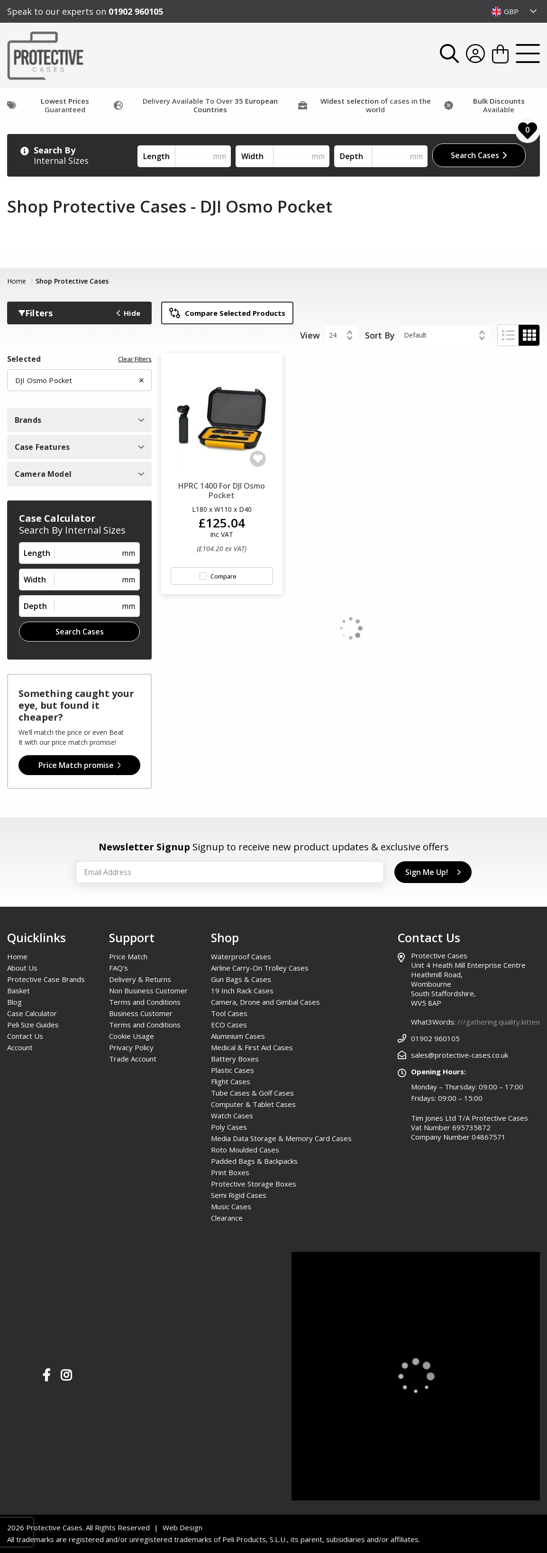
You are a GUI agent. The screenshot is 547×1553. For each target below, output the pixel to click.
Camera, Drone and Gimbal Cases (265, 1002)
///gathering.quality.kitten (498, 1021)
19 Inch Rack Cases (242, 990)
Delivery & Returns (140, 979)
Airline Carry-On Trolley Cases (260, 968)
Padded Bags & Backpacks (254, 1161)
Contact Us (25, 1036)
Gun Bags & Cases (241, 979)
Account (20, 1047)
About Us (22, 968)
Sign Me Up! (433, 872)
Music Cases (231, 1206)
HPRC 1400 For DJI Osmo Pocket (221, 490)
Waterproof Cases (241, 956)
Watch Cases (232, 1115)
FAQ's (118, 968)
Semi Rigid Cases (238, 1195)
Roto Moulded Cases (245, 1149)
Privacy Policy (131, 1047)
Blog (14, 1002)
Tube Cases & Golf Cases (252, 1093)
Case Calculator (32, 1013)
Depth (351, 156)
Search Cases (479, 155)
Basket (18, 990)
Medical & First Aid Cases (252, 1047)
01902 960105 (136, 11)
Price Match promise (79, 765)
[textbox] (514, 11)
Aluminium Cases (238, 1036)
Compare (223, 576)
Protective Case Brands (46, 979)
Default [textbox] (415, 334)
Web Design (182, 1527)
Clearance (227, 1218)
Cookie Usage (131, 1036)
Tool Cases (229, 1013)
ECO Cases (229, 1024)
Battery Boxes (235, 1058)
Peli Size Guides (33, 1024)
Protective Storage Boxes (253, 1183)
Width (252, 156)
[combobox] (514, 11)
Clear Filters (135, 359)
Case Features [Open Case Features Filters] (79, 447)
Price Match (128, 956)
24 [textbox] (333, 334)
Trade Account (132, 1058)
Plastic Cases (232, 1070)
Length (156, 156)
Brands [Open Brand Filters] (79, 420)
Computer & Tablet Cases (253, 1104)
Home (17, 281)
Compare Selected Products (227, 313)
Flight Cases (230, 1081)
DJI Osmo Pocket (79, 380)
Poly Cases (229, 1127)
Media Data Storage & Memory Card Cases (281, 1138)
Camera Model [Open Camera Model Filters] (79, 474)
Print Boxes (230, 1172)
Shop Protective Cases (72, 281)
